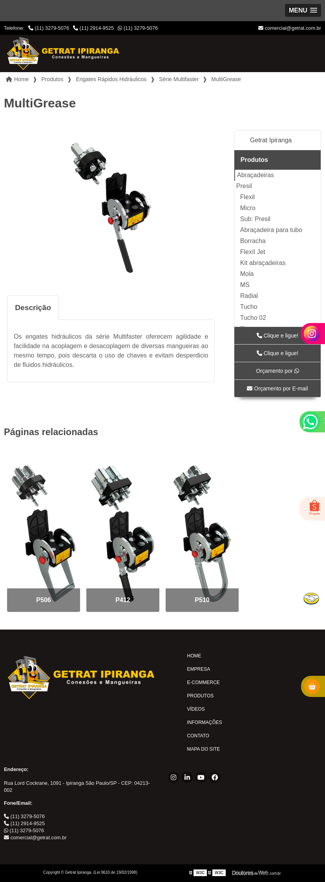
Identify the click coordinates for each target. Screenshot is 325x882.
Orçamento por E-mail (277, 388)
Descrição (33, 307)
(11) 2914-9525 (93, 28)
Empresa (198, 669)
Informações (204, 722)
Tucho (248, 306)
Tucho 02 (253, 317)
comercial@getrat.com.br (289, 28)
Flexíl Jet (252, 252)
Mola (247, 273)
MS (245, 284)
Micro (248, 208)
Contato (198, 736)
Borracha (253, 241)
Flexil (247, 197)
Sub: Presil (255, 219)
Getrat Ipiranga (271, 140)
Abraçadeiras (255, 175)
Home (194, 656)
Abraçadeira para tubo (271, 230)
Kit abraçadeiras (263, 263)
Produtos (254, 159)
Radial (249, 295)
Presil (244, 186)
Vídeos (196, 709)
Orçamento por (277, 371)
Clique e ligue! (278, 335)
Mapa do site (203, 749)
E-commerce (203, 682)
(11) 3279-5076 (48, 28)
